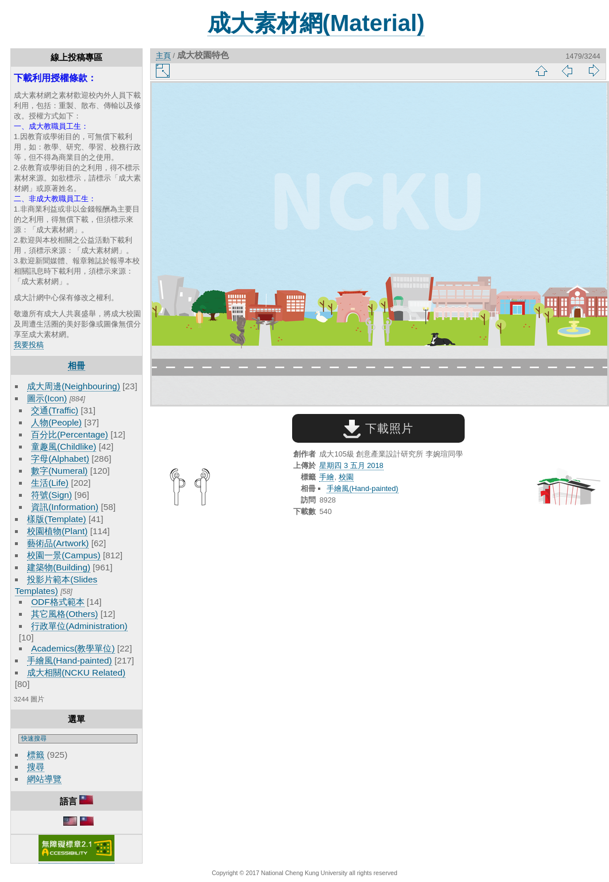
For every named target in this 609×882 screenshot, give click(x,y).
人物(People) (56, 422)
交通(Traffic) (54, 410)
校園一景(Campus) (63, 555)
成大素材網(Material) (316, 23)
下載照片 (378, 428)
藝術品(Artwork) (58, 543)
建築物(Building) (58, 567)
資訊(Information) (64, 507)
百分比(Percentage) (69, 434)
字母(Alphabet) (60, 458)
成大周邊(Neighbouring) (73, 386)
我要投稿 (29, 344)
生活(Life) (49, 483)
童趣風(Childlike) (63, 446)
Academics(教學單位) (72, 648)
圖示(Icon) (47, 398)
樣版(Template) (56, 519)
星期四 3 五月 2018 (351, 465)
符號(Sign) (51, 495)
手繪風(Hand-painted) (69, 660)
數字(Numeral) (59, 470)
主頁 (163, 55)
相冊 (76, 365)
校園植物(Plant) (57, 531)
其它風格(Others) (64, 614)
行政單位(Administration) (79, 626)
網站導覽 (44, 779)
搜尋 (35, 767)
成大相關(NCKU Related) (76, 672)
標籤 (35, 755)
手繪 (326, 477)
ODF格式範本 (57, 602)
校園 (346, 477)
